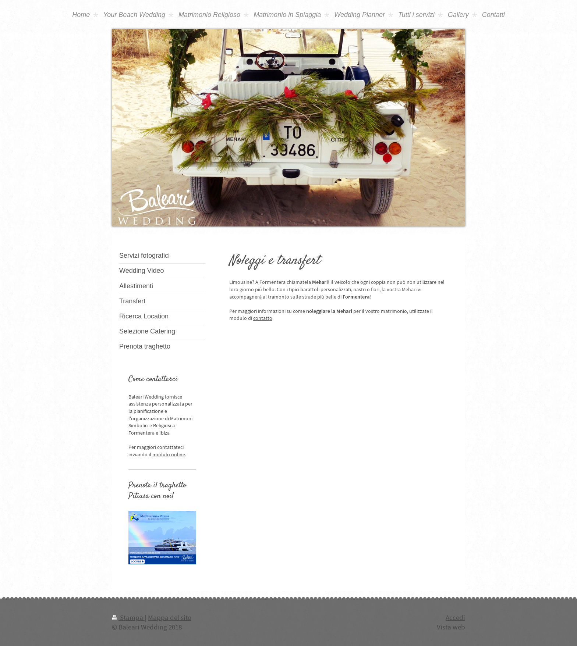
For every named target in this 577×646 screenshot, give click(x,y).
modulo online (168, 454)
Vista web (451, 626)
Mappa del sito (169, 617)
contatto (262, 318)
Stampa (128, 617)
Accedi (455, 617)
